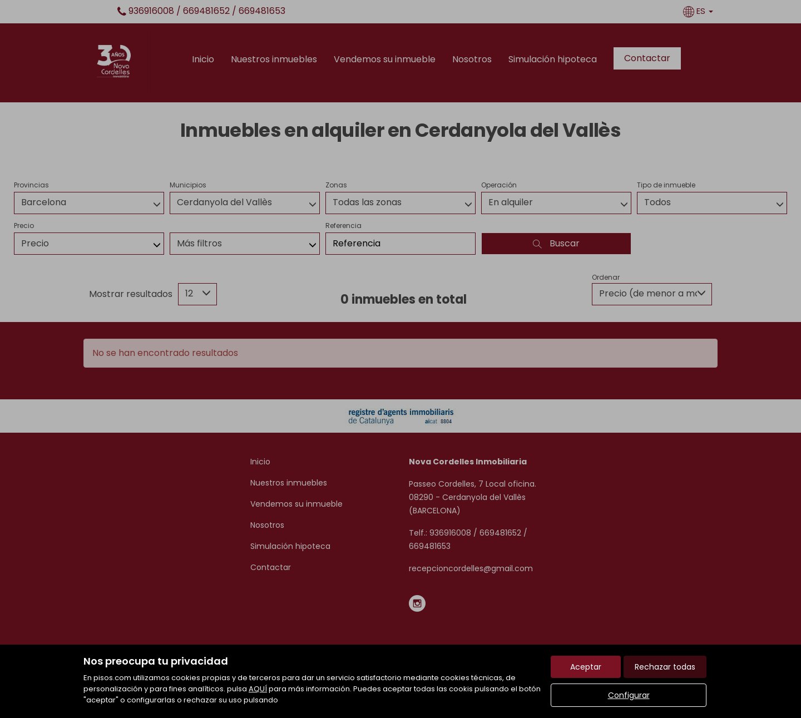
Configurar (629, 695)
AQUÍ (258, 689)
